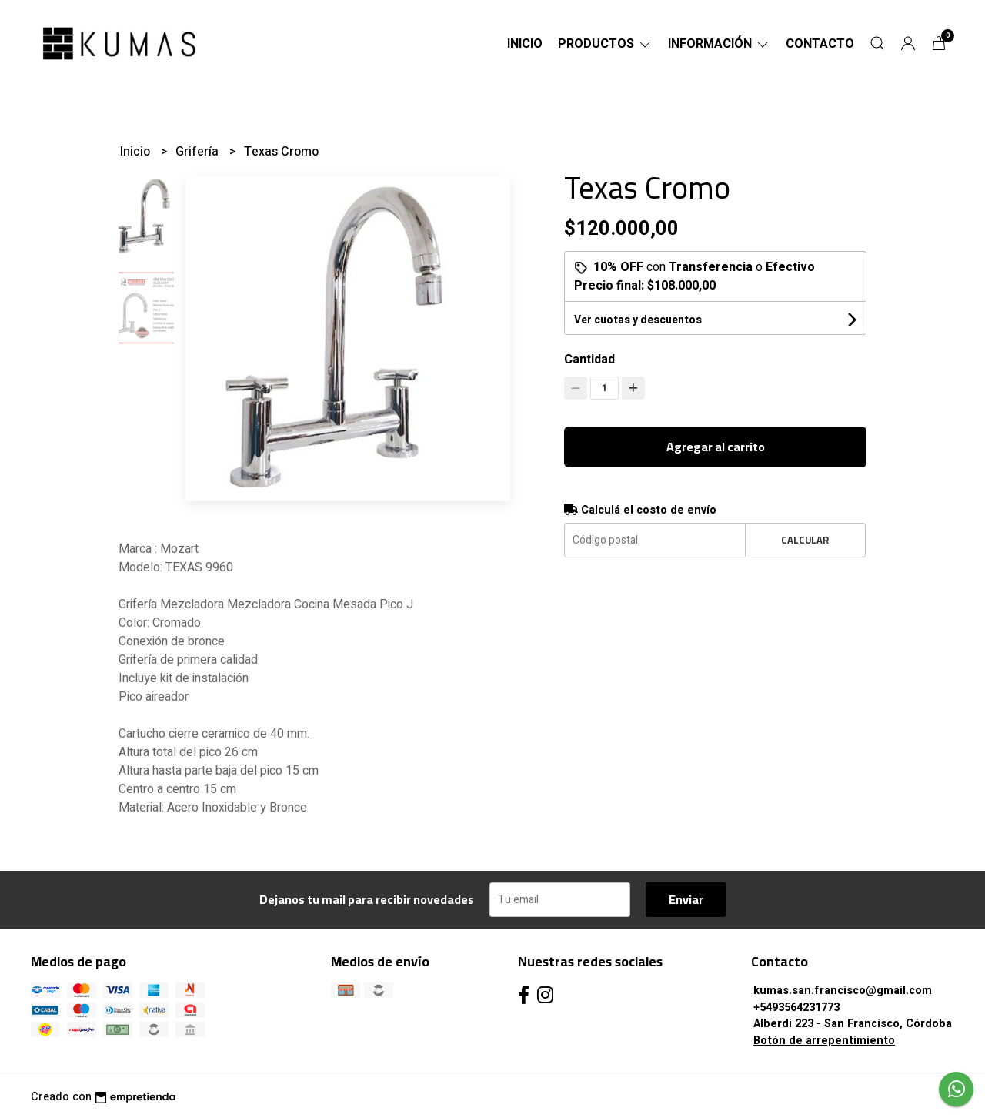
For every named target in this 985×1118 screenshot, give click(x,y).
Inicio (525, 44)
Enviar (686, 899)
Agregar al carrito (715, 446)
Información (719, 44)
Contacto (820, 44)
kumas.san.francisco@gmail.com (842, 990)
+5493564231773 (796, 1007)
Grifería (198, 151)
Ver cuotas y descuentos (638, 320)
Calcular (805, 540)
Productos (605, 44)
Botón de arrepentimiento (824, 1041)
